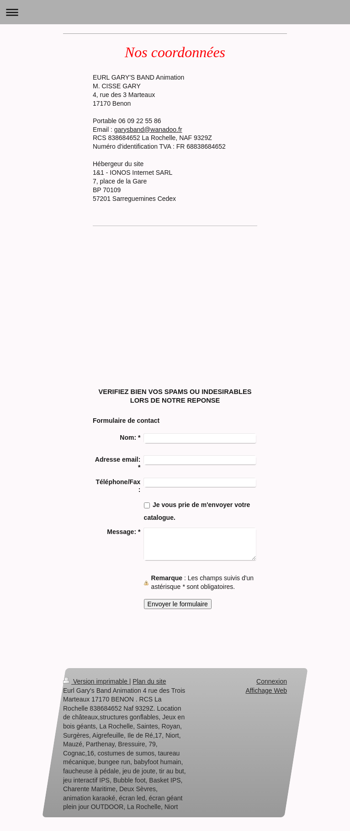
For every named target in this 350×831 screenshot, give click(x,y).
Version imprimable (96, 681)
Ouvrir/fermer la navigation (175, 12)
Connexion (271, 681)
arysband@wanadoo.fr (149, 129)
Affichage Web (266, 690)
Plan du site (149, 681)
